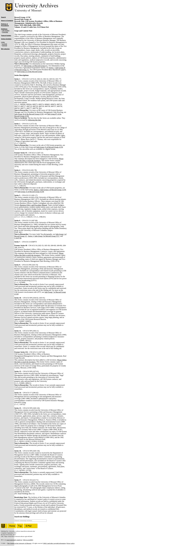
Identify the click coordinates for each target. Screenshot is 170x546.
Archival (4, 44)
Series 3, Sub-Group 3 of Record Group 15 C (43, 236)
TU (40, 108)
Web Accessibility (28, 540)
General (4, 45)
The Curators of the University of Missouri (19, 543)
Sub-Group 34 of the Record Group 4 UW (28, 114)
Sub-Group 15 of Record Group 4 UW (49, 147)
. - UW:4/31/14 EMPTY (25, 242)
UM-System (5, 30)
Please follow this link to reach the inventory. (38, 160)
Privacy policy (70, 543)
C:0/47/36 (17, 238)
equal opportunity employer (14, 540)
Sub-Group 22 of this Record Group (29, 72)
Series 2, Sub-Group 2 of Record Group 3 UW (50, 190)
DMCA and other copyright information (54, 543)
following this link (34, 120)
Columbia (5, 32)
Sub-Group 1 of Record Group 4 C (36, 66)
